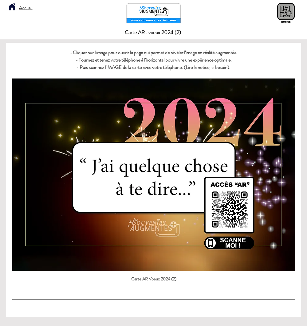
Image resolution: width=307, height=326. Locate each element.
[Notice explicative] (286, 13)
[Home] (12, 7)
